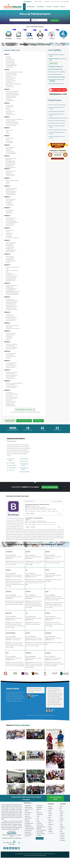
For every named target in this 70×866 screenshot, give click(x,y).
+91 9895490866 (12, 595)
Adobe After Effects (28, 807)
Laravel (38, 816)
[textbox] (20, 20)
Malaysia (61, 826)
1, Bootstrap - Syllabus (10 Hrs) (12, 50)
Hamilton (50, 813)
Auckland (50, 806)
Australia (61, 811)
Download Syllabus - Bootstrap (25, 409)
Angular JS (27, 810)
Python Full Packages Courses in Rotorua (58, 129)
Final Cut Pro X (27, 816)
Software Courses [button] (31, 6)
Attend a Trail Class (38, 1)
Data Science (27, 814)
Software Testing (40, 825)
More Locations (51, 833)
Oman (61, 829)
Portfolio (62, 6)
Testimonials (32, 853)
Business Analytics (28, 812)
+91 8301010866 (12, 636)
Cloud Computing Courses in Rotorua (57, 123)
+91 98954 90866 (65, 1)
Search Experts (54, 20)
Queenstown (50, 824)
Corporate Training (46, 853)
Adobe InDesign (27, 832)
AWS (37, 810)
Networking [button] (49, 6)
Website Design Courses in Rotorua (56, 111)
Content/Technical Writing (29, 828)
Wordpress (27, 819)
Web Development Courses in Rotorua (57, 104)
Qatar (61, 831)
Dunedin (49, 810)
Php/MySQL (39, 809)
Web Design (39, 835)
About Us (16, 853)
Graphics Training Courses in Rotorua (57, 120)
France (61, 817)
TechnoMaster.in (18, 838)
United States (62, 840)
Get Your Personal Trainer (50, 487)
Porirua (49, 822)
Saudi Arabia (62, 833)
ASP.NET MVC (39, 812)
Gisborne (50, 811)
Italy (61, 822)
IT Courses (42, 430)
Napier (49, 817)
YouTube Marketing (28, 830)
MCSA (38, 819)
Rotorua (49, 826)
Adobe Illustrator (28, 805)
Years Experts (57, 430)
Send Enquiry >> (38, 420)
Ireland (61, 820)
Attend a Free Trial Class (24, 420)
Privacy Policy (26, 853)
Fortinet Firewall (40, 814)
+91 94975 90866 (51, 573)
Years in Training (27, 430)
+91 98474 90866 (12, 573)
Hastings (50, 815)
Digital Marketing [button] (41, 6)
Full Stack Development (41, 833)
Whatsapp (47, 1)
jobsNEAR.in (52, 81)
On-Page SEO (27, 821)
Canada (61, 815)
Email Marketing (28, 825)
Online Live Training (39, 853)
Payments (21, 853)
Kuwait (61, 824)
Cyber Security (27, 835)
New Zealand (62, 827)
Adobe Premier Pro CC (29, 809)
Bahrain (61, 813)
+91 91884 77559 (55, 1)
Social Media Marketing (29, 823)
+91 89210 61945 (12, 555)
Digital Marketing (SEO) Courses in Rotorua (58, 118)
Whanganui (50, 831)
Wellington (50, 829)
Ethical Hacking (39, 805)
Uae (61, 810)
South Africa (62, 836)
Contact (26, 13)
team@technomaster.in (7, 838)
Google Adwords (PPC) (29, 826)
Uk (60, 808)
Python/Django (39, 807)
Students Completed (12, 430)
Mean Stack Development (41, 830)
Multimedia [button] (56, 6)
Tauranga (50, 827)
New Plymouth (51, 820)
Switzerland (62, 838)
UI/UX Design (39, 823)
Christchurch (50, 808)
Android (38, 821)
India (61, 806)
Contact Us (53, 853)
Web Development (40, 831)
